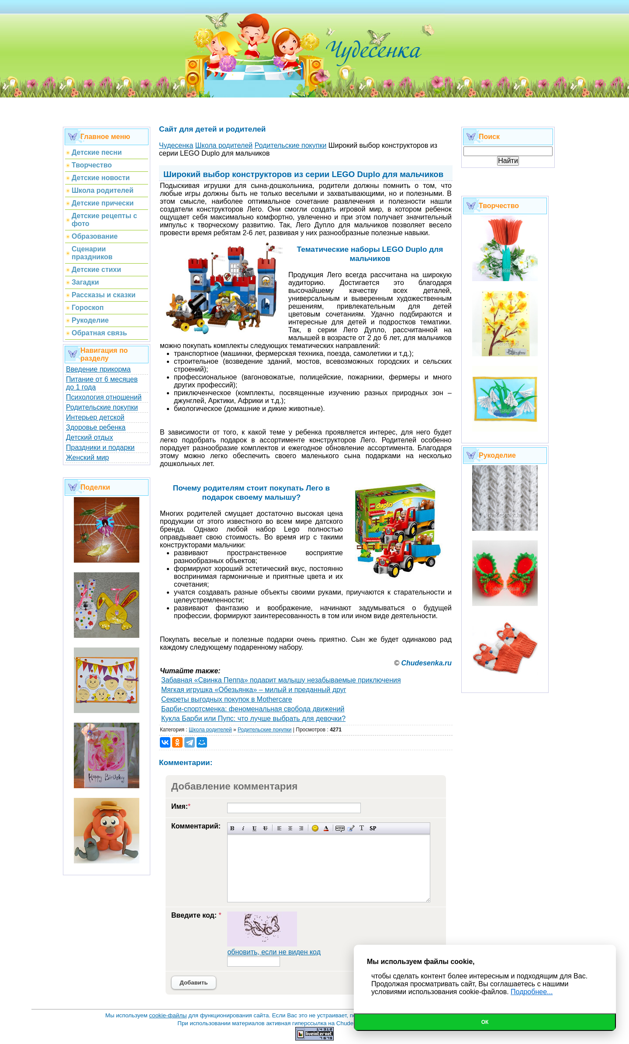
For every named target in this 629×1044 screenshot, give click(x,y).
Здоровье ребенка (95, 427)
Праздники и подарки (100, 447)
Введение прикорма (98, 369)
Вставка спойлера (373, 828)
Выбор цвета (326, 828)
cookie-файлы (168, 1015)
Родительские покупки (102, 407)
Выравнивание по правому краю (301, 828)
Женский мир (87, 457)
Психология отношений (104, 397)
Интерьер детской (95, 417)
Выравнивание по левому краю (279, 828)
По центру (290, 828)
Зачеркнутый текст (265, 828)
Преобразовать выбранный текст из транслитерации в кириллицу (362, 828)
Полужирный (233, 828)
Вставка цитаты (351, 828)
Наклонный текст (243, 828)
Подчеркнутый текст (254, 828)
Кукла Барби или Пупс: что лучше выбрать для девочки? (253, 718)
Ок (485, 1022)
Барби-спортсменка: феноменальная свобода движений (253, 709)
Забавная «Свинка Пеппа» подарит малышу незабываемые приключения (281, 680)
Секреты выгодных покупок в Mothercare (226, 699)
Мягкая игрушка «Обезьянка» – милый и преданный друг (253, 689)
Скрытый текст (340, 828)
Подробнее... (532, 991)
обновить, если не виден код (274, 952)
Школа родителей (210, 730)
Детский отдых (89, 437)
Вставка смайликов (315, 828)
